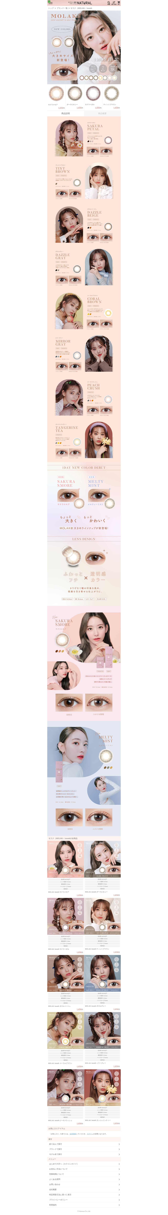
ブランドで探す (55, 1149)
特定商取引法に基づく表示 (60, 1195)
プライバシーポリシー (58, 1200)
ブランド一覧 (62, 8)
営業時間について (56, 1174)
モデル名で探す (55, 1154)
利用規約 (53, 1205)
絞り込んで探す (55, 1144)
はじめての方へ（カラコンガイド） (64, 1164)
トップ (51, 8)
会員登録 (73, 1134)
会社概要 (53, 1190)
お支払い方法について (58, 1169)
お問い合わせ (54, 1184)
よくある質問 (54, 1179)
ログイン (90, 1134)
